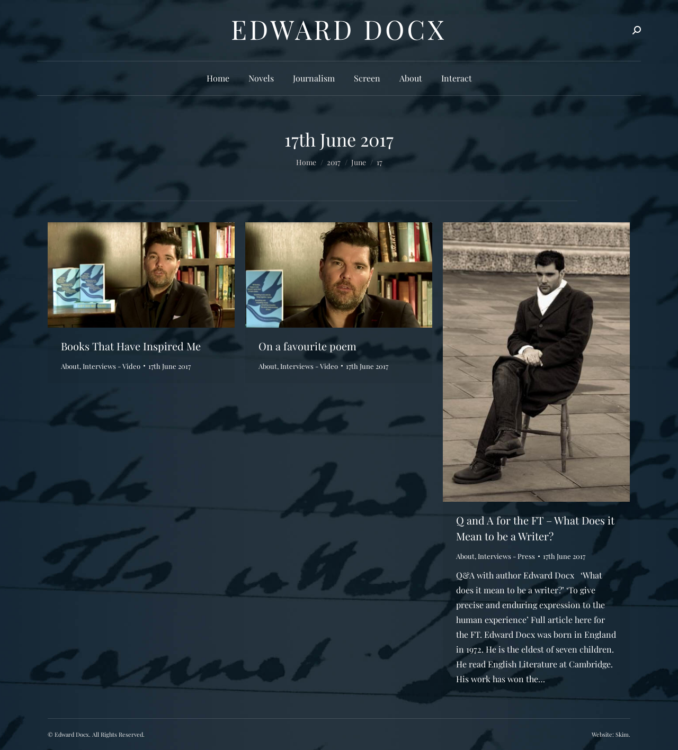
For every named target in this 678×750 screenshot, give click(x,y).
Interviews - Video (111, 366)
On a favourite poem (307, 346)
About (70, 366)
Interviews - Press (506, 556)
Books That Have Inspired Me (131, 346)
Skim (622, 734)
